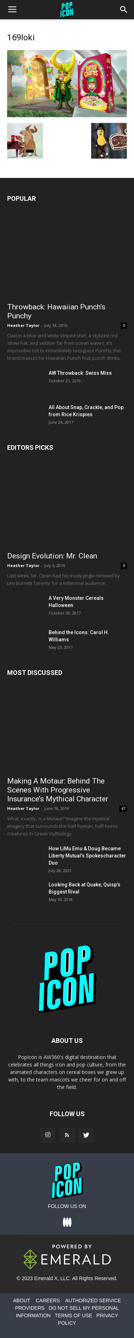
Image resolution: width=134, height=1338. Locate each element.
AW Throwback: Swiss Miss (80, 373)
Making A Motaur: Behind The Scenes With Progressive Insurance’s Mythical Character (57, 790)
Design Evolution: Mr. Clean (52, 556)
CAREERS (48, 1300)
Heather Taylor (23, 325)
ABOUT (21, 1300)
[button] (124, 9)
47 (123, 808)
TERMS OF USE (73, 1315)
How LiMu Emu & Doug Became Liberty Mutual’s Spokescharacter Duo (87, 856)
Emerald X (46, 1278)
